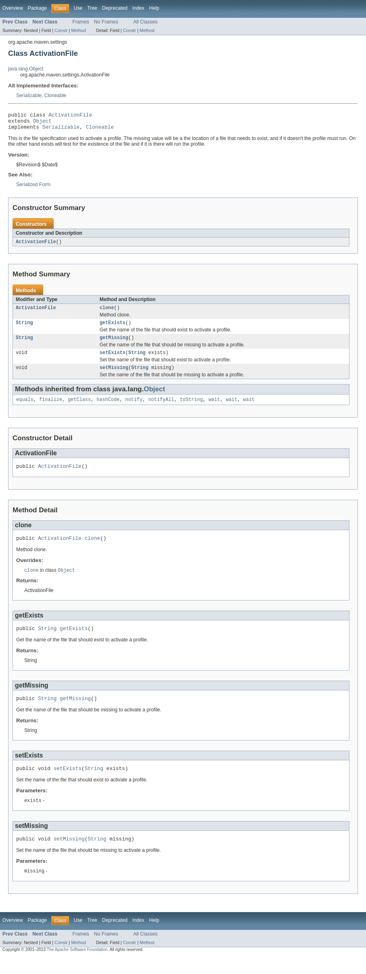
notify (134, 408)
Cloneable (55, 95)
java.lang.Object (25, 69)
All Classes (145, 22)
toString (191, 408)
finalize (50, 408)
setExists (113, 359)
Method (78, 30)
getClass (79, 408)
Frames (80, 22)
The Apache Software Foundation (77, 967)
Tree (92, 8)
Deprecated (115, 8)
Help (154, 8)
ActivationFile (70, 115)
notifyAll (161, 408)
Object (42, 123)
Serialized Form (33, 188)
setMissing (114, 375)
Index (138, 8)
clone (107, 312)
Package (37, 8)
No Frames (106, 22)
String (24, 328)
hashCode (108, 408)
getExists (113, 328)
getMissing (114, 344)
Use (78, 8)
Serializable (29, 95)
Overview (12, 8)
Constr (61, 30)
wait (214, 408)
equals (25, 408)
